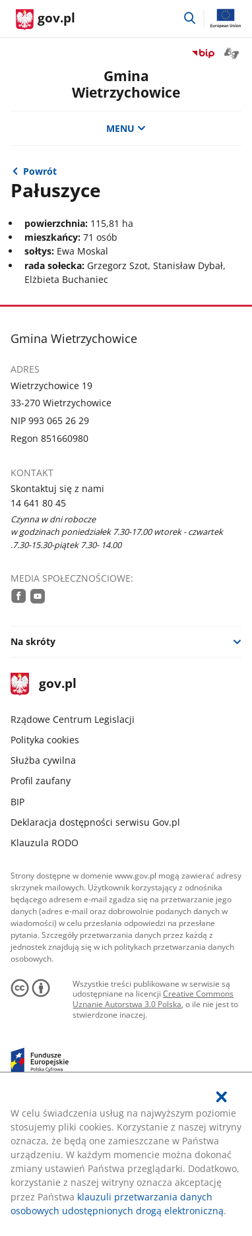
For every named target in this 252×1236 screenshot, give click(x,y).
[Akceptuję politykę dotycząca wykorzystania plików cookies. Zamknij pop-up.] (221, 1097)
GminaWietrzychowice (126, 84)
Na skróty (33, 641)
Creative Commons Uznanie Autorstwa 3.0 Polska (153, 999)
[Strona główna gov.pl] (45, 19)
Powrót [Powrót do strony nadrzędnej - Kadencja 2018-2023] (40, 171)
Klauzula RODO (45, 842)
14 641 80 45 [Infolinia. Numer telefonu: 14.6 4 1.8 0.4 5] (38, 503)
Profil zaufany (41, 780)
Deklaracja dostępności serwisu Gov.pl (95, 822)
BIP (17, 801)
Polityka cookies (45, 739)
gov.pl (44, 684)
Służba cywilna (43, 760)
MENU (126, 128)
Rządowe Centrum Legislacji (73, 719)
